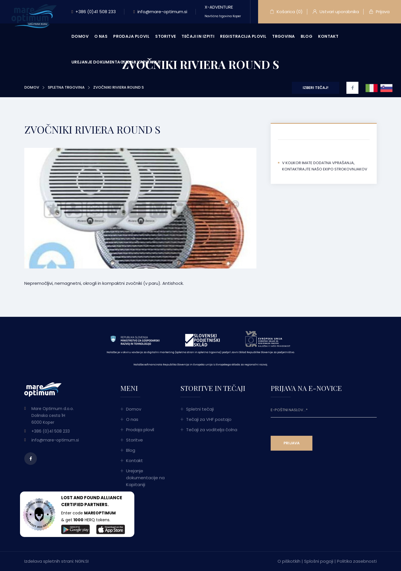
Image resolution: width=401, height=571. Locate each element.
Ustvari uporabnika (336, 11)
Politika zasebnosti (357, 561)
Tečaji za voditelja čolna (211, 430)
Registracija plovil (243, 36)
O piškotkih (289, 561)
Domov (80, 36)
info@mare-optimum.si (160, 11)
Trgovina (283, 36)
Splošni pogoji (318, 561)
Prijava (379, 11)
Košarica (286, 11)
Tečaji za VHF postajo (209, 419)
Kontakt (328, 36)
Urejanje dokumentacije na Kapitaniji (115, 62)
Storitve (165, 36)
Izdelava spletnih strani (48, 561)
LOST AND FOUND (80, 498)
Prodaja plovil (131, 36)
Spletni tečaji (200, 409)
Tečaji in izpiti (197, 36)
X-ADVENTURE (223, 11)
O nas (100, 36)
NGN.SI (82, 561)
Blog (307, 36)
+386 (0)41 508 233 (93, 11)
